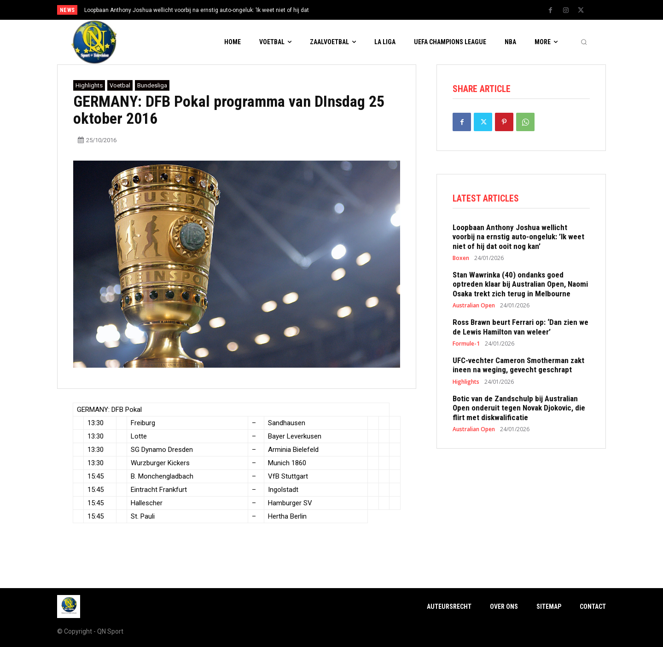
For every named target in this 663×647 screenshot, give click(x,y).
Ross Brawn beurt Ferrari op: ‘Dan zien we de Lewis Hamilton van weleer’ (520, 329)
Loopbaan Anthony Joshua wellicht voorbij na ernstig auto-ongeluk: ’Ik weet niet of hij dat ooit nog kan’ (518, 239)
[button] (584, 42)
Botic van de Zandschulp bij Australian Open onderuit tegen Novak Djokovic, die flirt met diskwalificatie (519, 410)
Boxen (461, 260)
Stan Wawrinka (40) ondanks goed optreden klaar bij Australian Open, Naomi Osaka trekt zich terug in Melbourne (520, 286)
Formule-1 (466, 346)
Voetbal (120, 85)
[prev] (347, 10)
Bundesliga (152, 85)
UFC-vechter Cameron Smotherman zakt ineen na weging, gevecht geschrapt (518, 367)
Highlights (89, 85)
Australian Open (474, 308)
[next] (362, 10)
